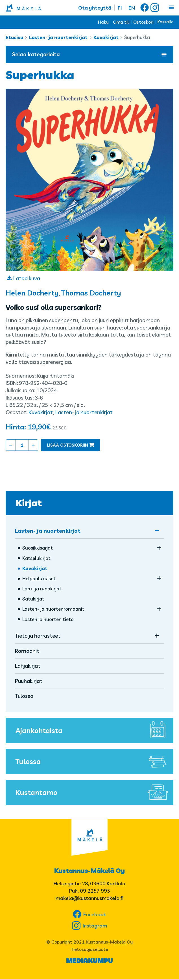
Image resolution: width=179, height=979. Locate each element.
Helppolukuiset (39, 578)
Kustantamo (93, 792)
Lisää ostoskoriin (67, 445)
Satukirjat (33, 599)
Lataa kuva (26, 278)
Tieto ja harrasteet (37, 635)
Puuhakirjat (28, 681)
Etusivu (14, 37)
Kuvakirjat (106, 37)
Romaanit (27, 651)
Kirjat (29, 502)
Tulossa (24, 696)
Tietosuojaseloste (89, 949)
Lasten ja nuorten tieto (48, 619)
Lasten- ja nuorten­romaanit (53, 609)
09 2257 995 (95, 891)
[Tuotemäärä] (22, 445)
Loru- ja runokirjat (42, 589)
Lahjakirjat (27, 665)
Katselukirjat (36, 558)
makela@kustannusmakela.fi (89, 898)
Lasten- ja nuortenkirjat (58, 37)
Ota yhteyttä (94, 8)
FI (120, 8)
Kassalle (165, 21)
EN (131, 8)
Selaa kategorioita (89, 54)
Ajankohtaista (93, 730)
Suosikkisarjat (37, 548)
